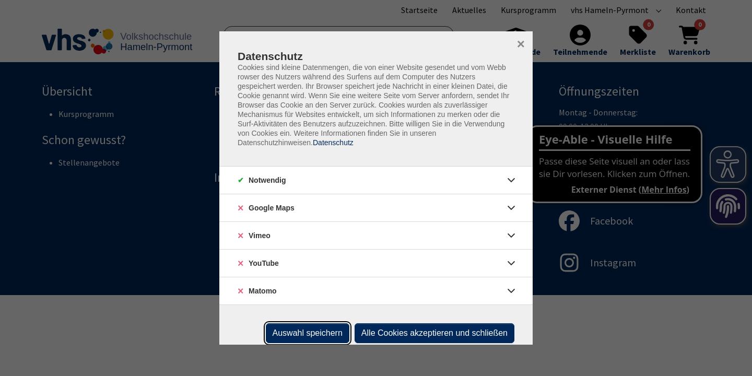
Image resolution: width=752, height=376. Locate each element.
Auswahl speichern (308, 332)
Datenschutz (333, 142)
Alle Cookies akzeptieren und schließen (434, 332)
